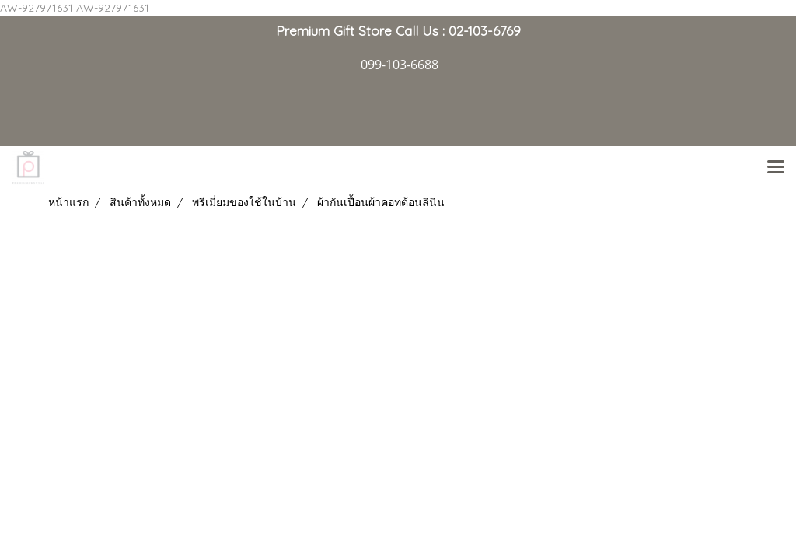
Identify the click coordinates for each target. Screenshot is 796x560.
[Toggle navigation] (776, 168)
